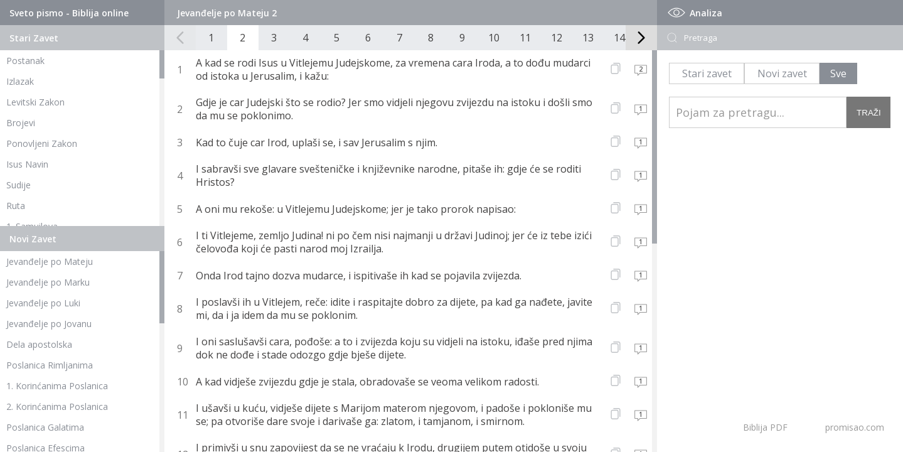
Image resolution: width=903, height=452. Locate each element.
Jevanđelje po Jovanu (49, 324)
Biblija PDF (765, 427)
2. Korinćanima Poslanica (57, 406)
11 (525, 38)
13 (588, 38)
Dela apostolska (39, 344)
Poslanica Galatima (45, 427)
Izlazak (20, 81)
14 (619, 38)
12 (556, 38)
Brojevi (20, 123)
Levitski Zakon (35, 102)
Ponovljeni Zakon (41, 143)
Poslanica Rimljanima (49, 365)
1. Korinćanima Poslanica (57, 386)
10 (494, 38)
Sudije (18, 185)
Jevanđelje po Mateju (49, 261)
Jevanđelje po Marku (48, 282)
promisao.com (854, 427)
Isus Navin (27, 164)
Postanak (25, 61)
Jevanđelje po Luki (43, 303)
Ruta (15, 206)
